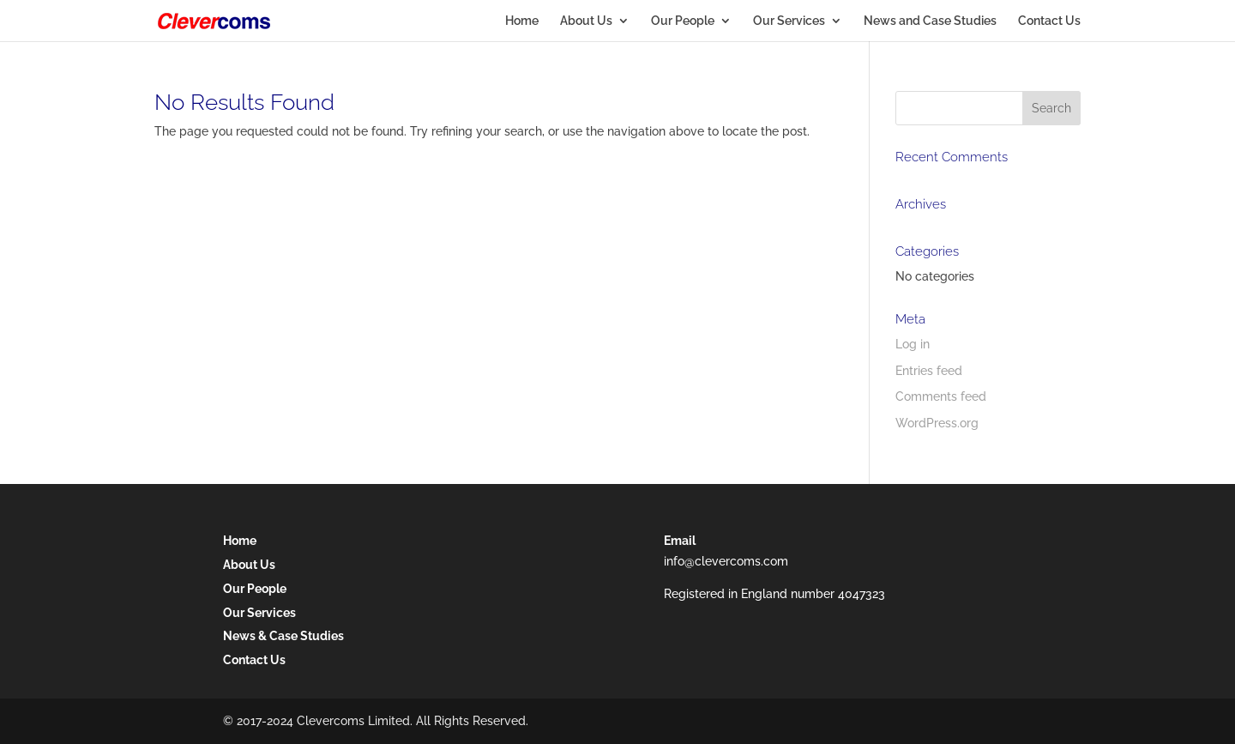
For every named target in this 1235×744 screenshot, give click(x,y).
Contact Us (1049, 21)
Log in (912, 344)
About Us (586, 21)
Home (522, 21)
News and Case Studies (930, 21)
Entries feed (928, 371)
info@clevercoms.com (726, 561)
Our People (682, 21)
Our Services (789, 21)
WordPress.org (937, 423)
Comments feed (940, 396)
